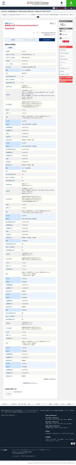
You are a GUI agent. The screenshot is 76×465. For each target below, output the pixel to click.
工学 (65, 423)
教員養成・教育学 (49, 427)
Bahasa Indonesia (49, 440)
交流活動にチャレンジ (65, 68)
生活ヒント (62, 56)
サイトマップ (44, 404)
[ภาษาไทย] (74, 8)
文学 (47, 419)
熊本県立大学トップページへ (50, 34)
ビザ (61, 65)
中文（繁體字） (61, 439)
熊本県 (10, 23)
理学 (62, 423)
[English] (57, 8)
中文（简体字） (53, 439)
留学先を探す (14, 404)
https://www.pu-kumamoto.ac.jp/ (49, 32)
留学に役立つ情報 (22, 404)
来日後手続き (63, 50)
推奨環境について (70, 404)
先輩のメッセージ (31, 404)
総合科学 (65, 427)
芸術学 (60, 427)
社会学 (65, 419)
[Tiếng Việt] (68, 8)
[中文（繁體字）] (62, 8)
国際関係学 (70, 419)
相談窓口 (62, 71)
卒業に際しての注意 (64, 74)
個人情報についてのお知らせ (59, 404)
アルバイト (62, 62)
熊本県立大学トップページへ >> (30, 383)
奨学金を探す (63, 81)
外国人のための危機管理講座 (66, 78)
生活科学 (56, 427)
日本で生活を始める (64, 53)
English (47, 439)
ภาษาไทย (56, 440)
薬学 (58, 423)
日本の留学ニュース (6, 404)
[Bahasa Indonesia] (71, 8)
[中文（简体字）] (60, 8)
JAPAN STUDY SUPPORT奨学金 (67, 433)
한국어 (66, 439)
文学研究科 (13, 39)
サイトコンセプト (16, 456)
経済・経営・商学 (59, 419)
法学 (53, 419)
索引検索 (38, 404)
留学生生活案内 (63, 47)
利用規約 (50, 404)
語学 (50, 419)
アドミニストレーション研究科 (30, 39)
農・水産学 (69, 423)
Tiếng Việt (71, 439)
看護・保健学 (48, 423)
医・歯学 (54, 423)
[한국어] (65, 8)
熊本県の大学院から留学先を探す (8, 415)
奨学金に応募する (64, 59)
